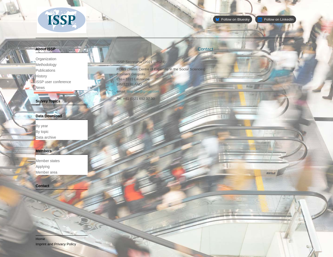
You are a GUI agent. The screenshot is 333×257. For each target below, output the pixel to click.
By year (42, 126)
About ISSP (45, 49)
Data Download (49, 116)
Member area (46, 172)
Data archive (46, 137)
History (41, 76)
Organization (46, 59)
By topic (42, 132)
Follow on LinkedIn (275, 19)
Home (40, 239)
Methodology (46, 65)
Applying (43, 166)
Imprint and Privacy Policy (56, 244)
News (40, 87)
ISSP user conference (53, 82)
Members (44, 151)
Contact (42, 186)
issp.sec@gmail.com (143, 91)
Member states (48, 161)
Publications (45, 70)
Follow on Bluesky (232, 19)
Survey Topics (48, 101)
